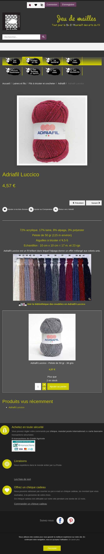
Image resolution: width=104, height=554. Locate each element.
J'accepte (52, 548)
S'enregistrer (68, 4)
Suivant (96, 203)
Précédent (79, 203)
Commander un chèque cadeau (30, 503)
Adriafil (61, 83)
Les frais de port (22, 479)
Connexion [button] (52, 4)
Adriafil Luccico (16, 407)
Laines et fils (19, 83)
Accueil (6, 83)
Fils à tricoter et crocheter (42, 83)
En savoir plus (74, 540)
